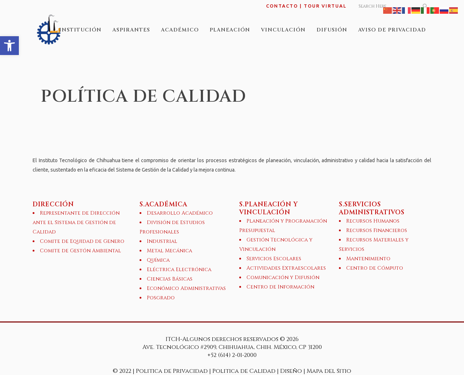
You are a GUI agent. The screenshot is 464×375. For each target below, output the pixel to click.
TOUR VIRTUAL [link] (325, 5)
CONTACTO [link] (282, 5)
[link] (9, 45)
